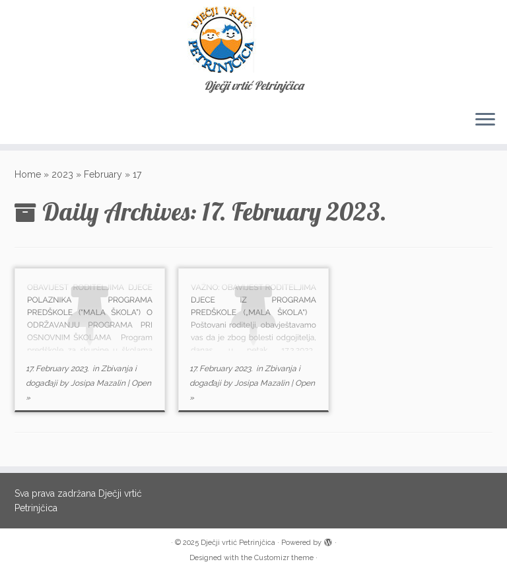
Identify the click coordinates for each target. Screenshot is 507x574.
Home (28, 174)
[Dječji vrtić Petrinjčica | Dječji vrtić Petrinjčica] (253, 40)
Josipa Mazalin (98, 383)
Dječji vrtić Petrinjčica (238, 542)
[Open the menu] (485, 120)
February (103, 174)
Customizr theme (284, 558)
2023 (62, 174)
